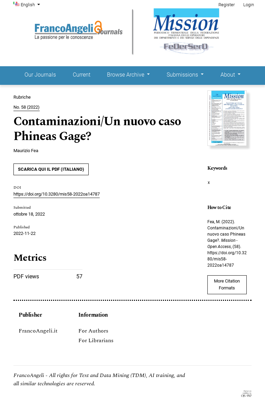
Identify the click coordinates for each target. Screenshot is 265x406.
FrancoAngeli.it (38, 331)
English (31, 4)
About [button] (228, 74)
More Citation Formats (227, 284)
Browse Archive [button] (126, 74)
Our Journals (40, 74)
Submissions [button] (183, 74)
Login (248, 4)
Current (81, 74)
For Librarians (96, 340)
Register (226, 4)
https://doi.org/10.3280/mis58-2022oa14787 (56, 194)
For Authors (93, 331)
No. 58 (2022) (26, 107)
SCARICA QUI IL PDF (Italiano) (51, 169)
